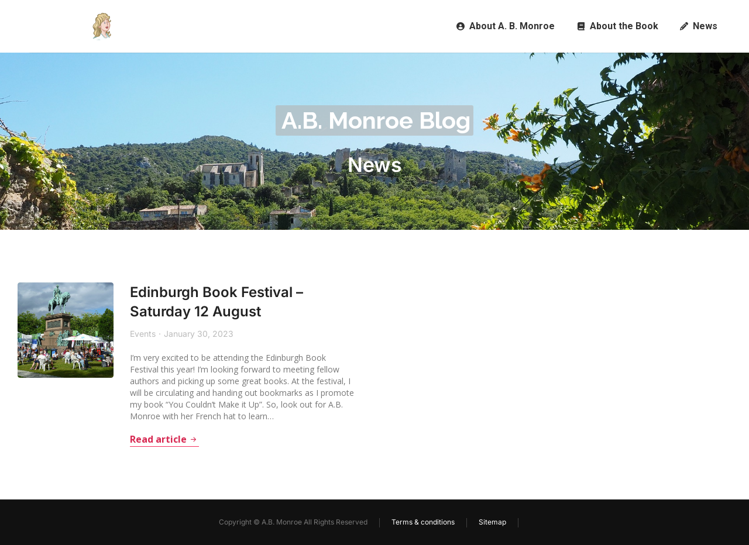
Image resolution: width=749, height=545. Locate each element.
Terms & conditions (423, 522)
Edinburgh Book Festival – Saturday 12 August (207, 302)
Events (133, 334)
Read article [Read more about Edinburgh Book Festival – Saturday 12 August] (154, 440)
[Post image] (60, 324)
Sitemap (492, 522)
